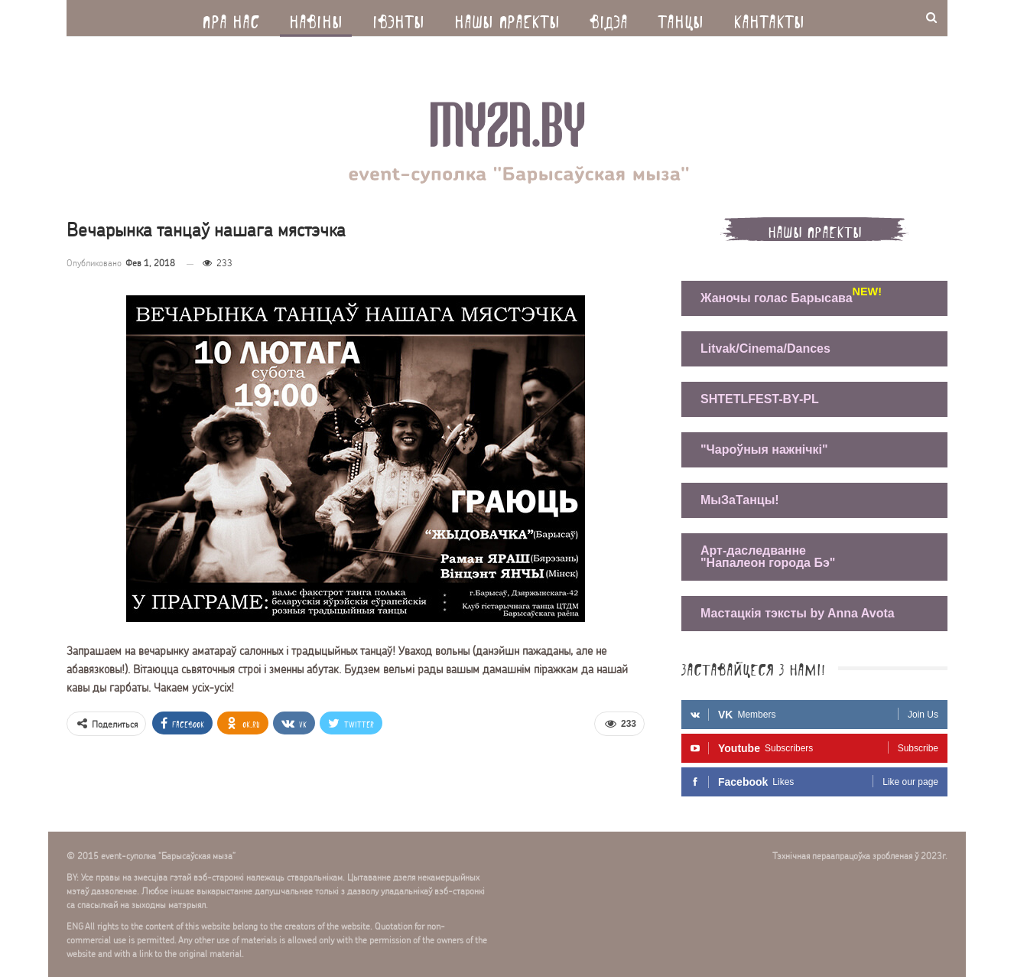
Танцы (681, 18)
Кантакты (768, 18)
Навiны (316, 18)
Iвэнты (398, 18)
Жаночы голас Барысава (780, 296)
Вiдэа (609, 18)
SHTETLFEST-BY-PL (759, 398)
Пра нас (230, 18)
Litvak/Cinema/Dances (765, 348)
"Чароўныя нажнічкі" (764, 449)
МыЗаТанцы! (739, 499)
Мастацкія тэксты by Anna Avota (797, 613)
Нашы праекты (507, 18)
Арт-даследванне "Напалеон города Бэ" (767, 556)
